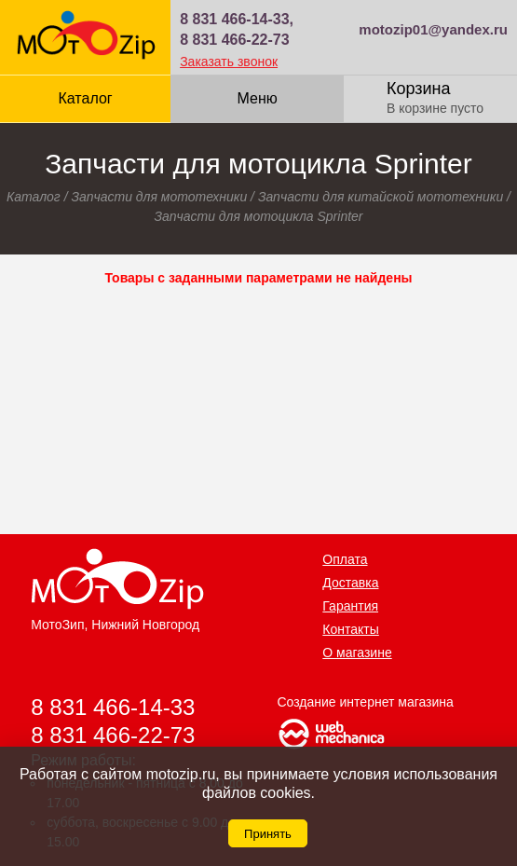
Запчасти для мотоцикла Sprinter (258, 216)
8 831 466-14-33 (113, 707)
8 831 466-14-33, (236, 19)
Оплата (344, 559)
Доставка (350, 582)
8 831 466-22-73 (234, 40)
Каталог (85, 98)
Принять (268, 834)
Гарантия (350, 605)
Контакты (350, 629)
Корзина (419, 88)
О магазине (356, 652)
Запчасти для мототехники (159, 196)
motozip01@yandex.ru (433, 29)
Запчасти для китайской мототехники (380, 196)
